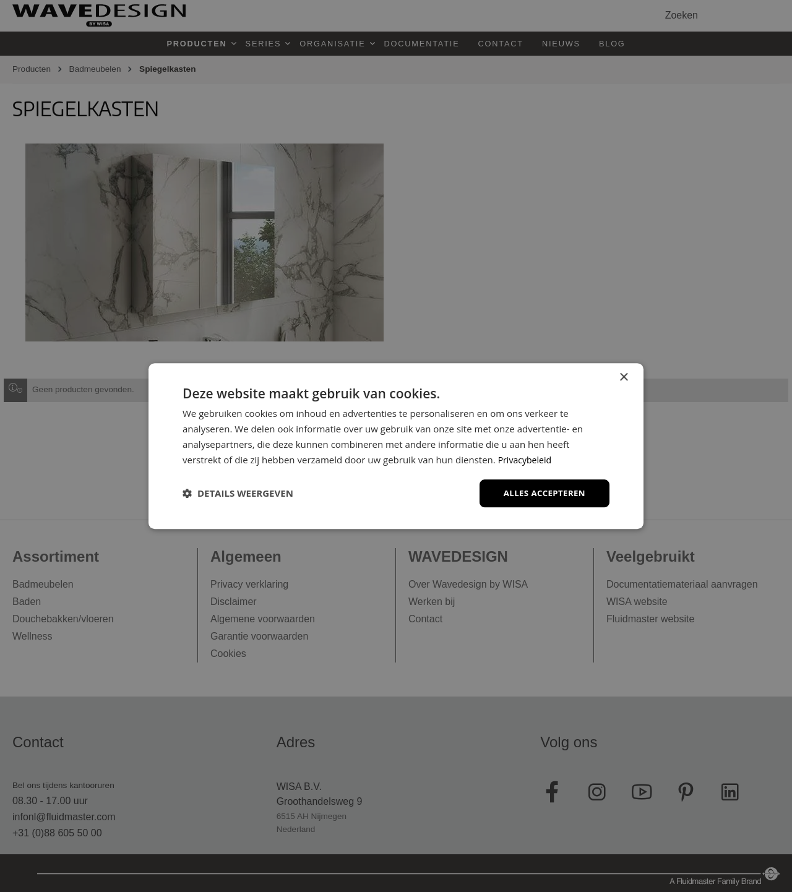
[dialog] (396, 446)
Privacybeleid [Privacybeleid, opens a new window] (526, 459)
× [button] (623, 377)
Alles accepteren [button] (542, 493)
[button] (238, 493)
